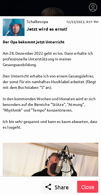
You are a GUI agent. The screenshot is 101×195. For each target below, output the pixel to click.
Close (87, 186)
